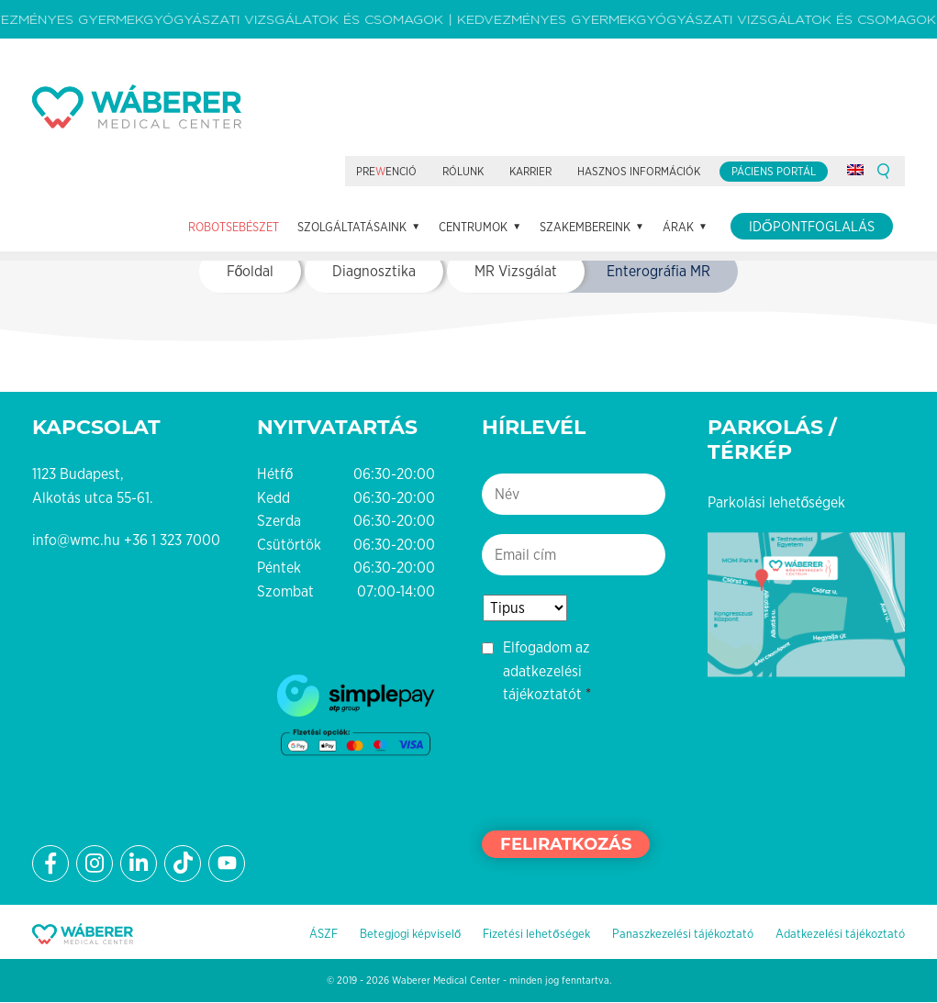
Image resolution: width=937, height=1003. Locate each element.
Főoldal (250, 272)
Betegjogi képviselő (410, 934)
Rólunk (463, 172)
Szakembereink (585, 228)
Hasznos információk (638, 172)
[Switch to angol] (855, 170)
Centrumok (473, 228)
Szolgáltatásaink (352, 228)
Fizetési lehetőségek (536, 934)
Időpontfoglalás (812, 227)
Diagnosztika (374, 272)
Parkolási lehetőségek (777, 502)
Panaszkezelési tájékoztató (682, 934)
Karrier (530, 172)
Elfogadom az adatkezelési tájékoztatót (546, 672)
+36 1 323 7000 (172, 541)
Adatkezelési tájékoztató (840, 934)
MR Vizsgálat (515, 272)
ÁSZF (323, 934)
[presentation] (621, 766)
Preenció (386, 172)
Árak (678, 228)
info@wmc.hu (76, 541)
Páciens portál (773, 172)
